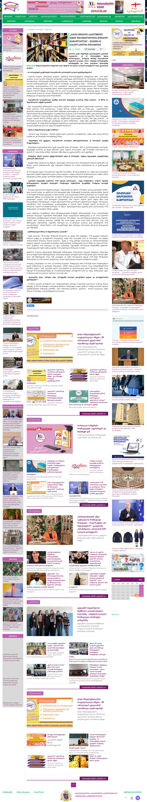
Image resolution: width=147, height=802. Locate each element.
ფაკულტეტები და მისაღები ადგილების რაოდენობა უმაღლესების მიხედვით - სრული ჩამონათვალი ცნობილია (11, 477)
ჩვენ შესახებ (23, 792)
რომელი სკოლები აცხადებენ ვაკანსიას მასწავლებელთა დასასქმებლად (12, 68)
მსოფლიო (119, 16)
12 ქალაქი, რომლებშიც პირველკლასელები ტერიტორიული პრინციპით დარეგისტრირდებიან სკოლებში (127, 342)
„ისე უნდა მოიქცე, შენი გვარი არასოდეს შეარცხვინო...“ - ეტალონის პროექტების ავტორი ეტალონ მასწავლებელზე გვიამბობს (127, 272)
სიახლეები (20, 16)
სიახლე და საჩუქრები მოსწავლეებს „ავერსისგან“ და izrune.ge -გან (12, 48)
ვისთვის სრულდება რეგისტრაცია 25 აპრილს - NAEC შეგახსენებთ (11, 197)
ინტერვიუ (48, 21)
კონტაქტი (7, 792)
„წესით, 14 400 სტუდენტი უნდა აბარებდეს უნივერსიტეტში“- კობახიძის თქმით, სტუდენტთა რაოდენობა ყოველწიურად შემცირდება (12, 425)
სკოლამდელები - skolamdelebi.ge (95, 16)
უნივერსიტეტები (68, 16)
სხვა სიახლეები (135, 16)
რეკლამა (39, 792)
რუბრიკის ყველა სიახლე (94, 414)
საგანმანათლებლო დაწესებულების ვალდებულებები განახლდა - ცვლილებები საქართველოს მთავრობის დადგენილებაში (12, 320)
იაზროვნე (86, 21)
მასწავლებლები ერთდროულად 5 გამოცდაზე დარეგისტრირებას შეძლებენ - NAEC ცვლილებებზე (126, 428)
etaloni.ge (30, 66)
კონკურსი (135, 21)
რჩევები (103, 21)
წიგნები (119, 21)
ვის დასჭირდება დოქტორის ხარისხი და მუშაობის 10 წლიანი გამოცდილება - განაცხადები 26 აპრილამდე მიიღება (12, 294)
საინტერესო (67, 21)
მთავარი (8, 16)
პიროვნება (29, 21)
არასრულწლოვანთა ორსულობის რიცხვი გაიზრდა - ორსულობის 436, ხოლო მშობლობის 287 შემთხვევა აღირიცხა (12, 118)
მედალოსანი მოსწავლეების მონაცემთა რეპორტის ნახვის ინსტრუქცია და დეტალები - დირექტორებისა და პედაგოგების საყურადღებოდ (128, 461)
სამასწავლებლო (49, 16)
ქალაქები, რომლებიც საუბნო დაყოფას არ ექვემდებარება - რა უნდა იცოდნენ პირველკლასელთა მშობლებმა (125, 92)
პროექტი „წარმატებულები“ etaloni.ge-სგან (125, 147)
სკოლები (33, 16)
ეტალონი (11, 21)
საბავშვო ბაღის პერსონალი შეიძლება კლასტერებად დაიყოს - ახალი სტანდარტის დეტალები (126, 175)
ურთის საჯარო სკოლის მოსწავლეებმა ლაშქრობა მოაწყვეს (11, 579)
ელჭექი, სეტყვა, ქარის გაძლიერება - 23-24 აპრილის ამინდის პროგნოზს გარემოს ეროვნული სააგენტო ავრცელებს (12, 223)
